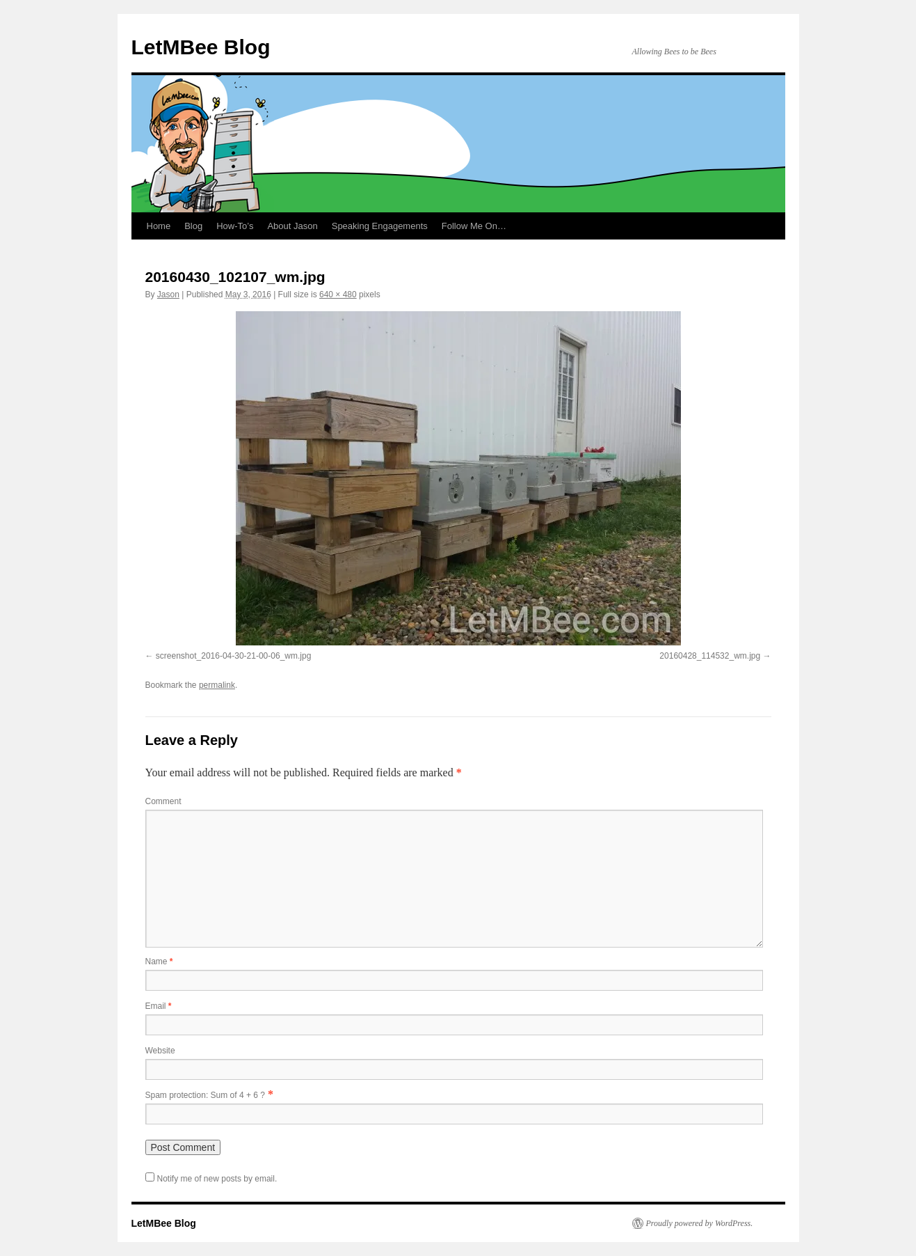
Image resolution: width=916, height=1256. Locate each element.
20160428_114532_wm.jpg (709, 656)
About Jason (292, 226)
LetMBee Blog (201, 47)
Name (159, 961)
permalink (217, 685)
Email (158, 1006)
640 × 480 (338, 294)
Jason (168, 294)
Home (159, 226)
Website (160, 1050)
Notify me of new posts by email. (217, 1179)
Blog (193, 226)
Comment (163, 801)
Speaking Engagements (380, 226)
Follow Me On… (474, 226)
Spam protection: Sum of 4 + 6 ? (205, 1095)
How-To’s (234, 226)
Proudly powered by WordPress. (699, 1223)
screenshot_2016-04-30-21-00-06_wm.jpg (233, 656)
